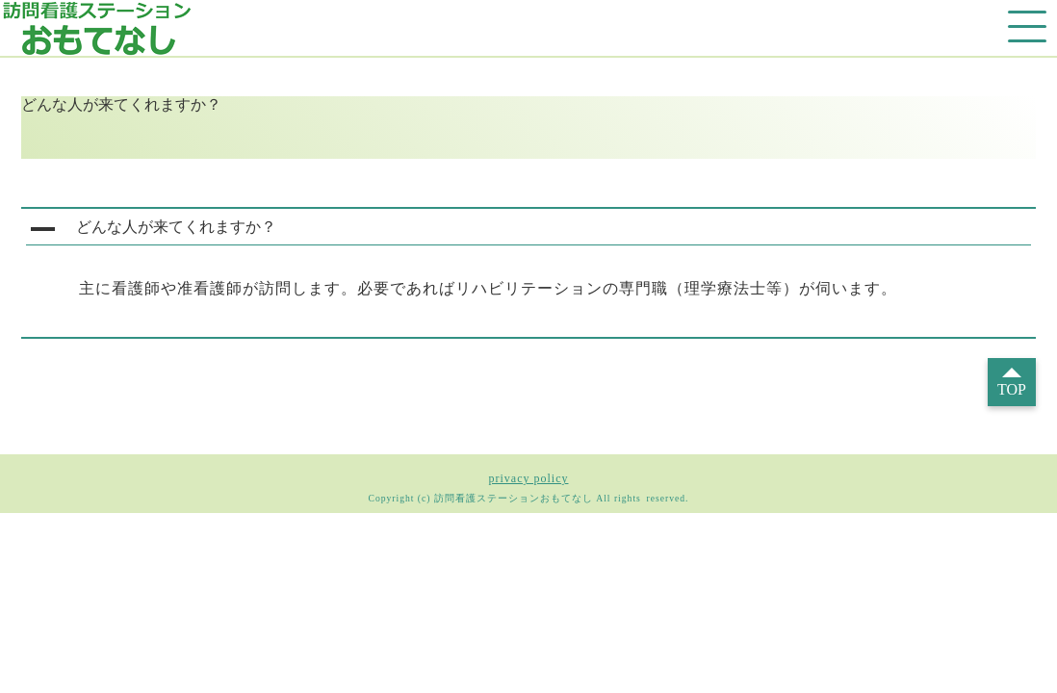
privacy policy (529, 478)
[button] (528, 229)
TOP (1011, 389)
